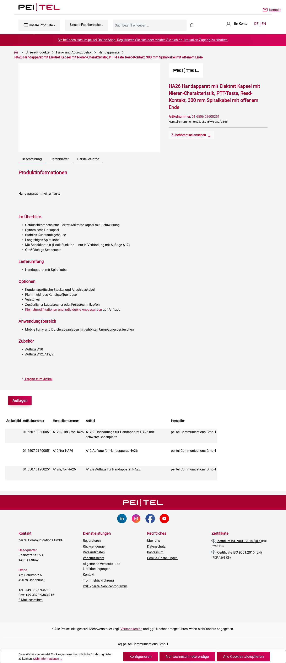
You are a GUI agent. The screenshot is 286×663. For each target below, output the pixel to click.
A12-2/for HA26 (64, 469)
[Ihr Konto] (236, 24)
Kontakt (275, 9)
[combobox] (150, 25)
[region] (89, 107)
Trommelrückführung (98, 580)
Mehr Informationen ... (47, 658)
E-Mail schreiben (30, 600)
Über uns (153, 541)
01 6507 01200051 (37, 451)
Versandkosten (94, 552)
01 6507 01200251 (37, 469)
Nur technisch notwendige (187, 656)
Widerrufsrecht (93, 558)
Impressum (155, 552)
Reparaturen (92, 541)
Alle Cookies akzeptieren (243, 656)
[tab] (31, 159)
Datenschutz (156, 546)
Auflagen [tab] (19, 401)
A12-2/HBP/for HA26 (68, 432)
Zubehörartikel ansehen (191, 134)
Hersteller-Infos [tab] (88, 159)
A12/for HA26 (63, 451)
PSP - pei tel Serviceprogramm (105, 586)
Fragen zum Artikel (36, 378)
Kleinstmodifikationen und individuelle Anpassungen (63, 310)
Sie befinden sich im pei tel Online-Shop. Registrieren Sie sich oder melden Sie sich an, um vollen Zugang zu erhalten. (143, 40)
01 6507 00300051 (37, 432)
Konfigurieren (140, 656)
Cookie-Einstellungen (162, 558)
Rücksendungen (94, 546)
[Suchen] (191, 25)
